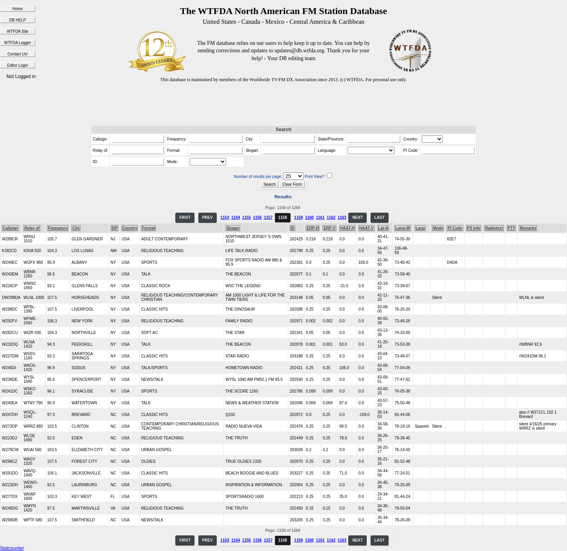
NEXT (357, 217)
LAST (379, 217)
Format (148, 228)
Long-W (402, 228)
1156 (257, 217)
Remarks (528, 228)
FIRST (185, 217)
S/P (114, 228)
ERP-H (313, 228)
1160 (309, 217)
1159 (298, 217)
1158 (282, 217)
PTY (511, 228)
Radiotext (494, 228)
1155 (246, 217)
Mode (438, 228)
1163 (342, 217)
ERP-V (329, 228)
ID (292, 228)
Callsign (10, 228)
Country (129, 228)
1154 (235, 217)
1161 (320, 217)
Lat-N (383, 228)
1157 (268, 217)
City (76, 228)
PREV (207, 217)
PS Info (473, 228)
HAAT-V (366, 228)
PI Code (455, 228)
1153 (224, 217)
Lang (420, 228)
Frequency (58, 228)
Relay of (31, 228)
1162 (331, 217)
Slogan (232, 228)
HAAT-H (347, 228)
